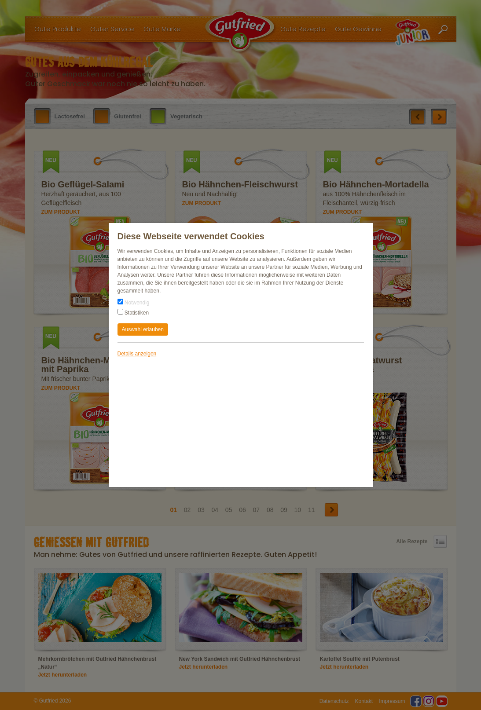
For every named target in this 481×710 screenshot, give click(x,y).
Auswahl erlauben (143, 329)
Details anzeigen (137, 354)
